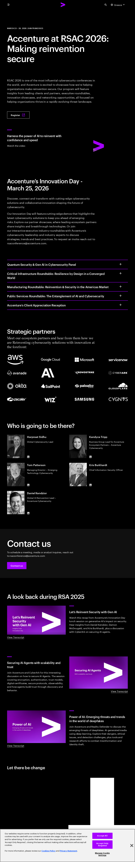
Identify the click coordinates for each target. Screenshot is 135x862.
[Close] (132, 845)
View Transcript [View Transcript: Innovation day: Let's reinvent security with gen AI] (15, 637)
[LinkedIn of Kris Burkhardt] (90, 485)
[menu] (8, 4)
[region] (67, 845)
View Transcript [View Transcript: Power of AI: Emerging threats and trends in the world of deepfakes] (15, 745)
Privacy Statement (68, 851)
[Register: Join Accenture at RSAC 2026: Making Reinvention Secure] (18, 115)
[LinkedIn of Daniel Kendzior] (28, 513)
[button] (16, 565)
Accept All (102, 836)
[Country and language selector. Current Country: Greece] (118, 4)
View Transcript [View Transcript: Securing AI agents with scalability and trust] (119, 691)
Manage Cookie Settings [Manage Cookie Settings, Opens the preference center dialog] (102, 854)
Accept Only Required (102, 844)
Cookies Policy (49, 851)
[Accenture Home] (63, 4)
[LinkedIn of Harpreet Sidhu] (28, 456)
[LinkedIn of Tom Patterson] (28, 485)
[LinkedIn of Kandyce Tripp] (90, 456)
